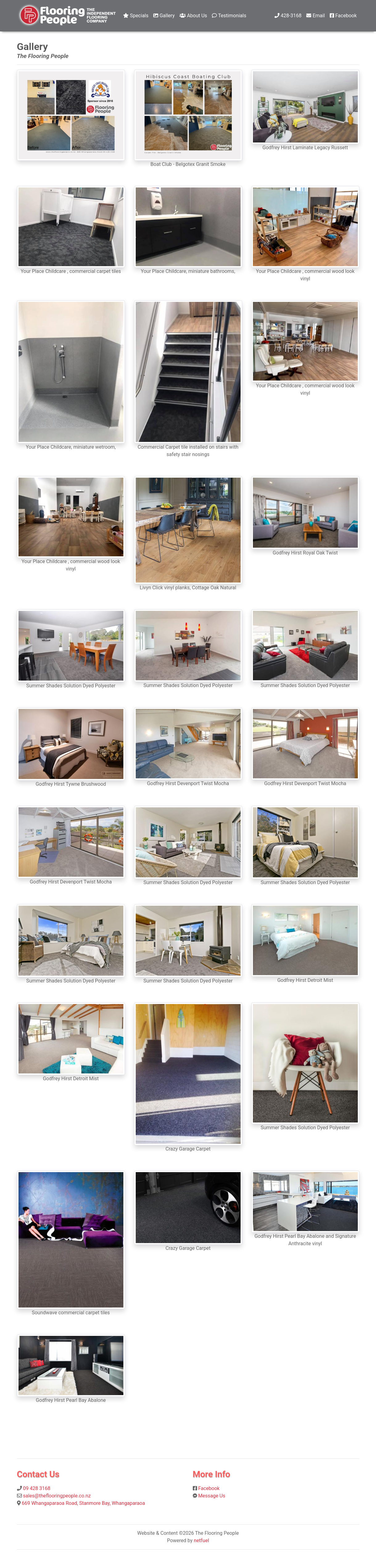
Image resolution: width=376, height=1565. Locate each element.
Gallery (164, 16)
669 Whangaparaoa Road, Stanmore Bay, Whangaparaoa (83, 1503)
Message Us (211, 1496)
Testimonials (229, 16)
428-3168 (288, 16)
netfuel (201, 1540)
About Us (193, 16)
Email (315, 16)
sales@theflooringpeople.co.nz (57, 1496)
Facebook (343, 16)
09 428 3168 (36, 1488)
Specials (135, 16)
